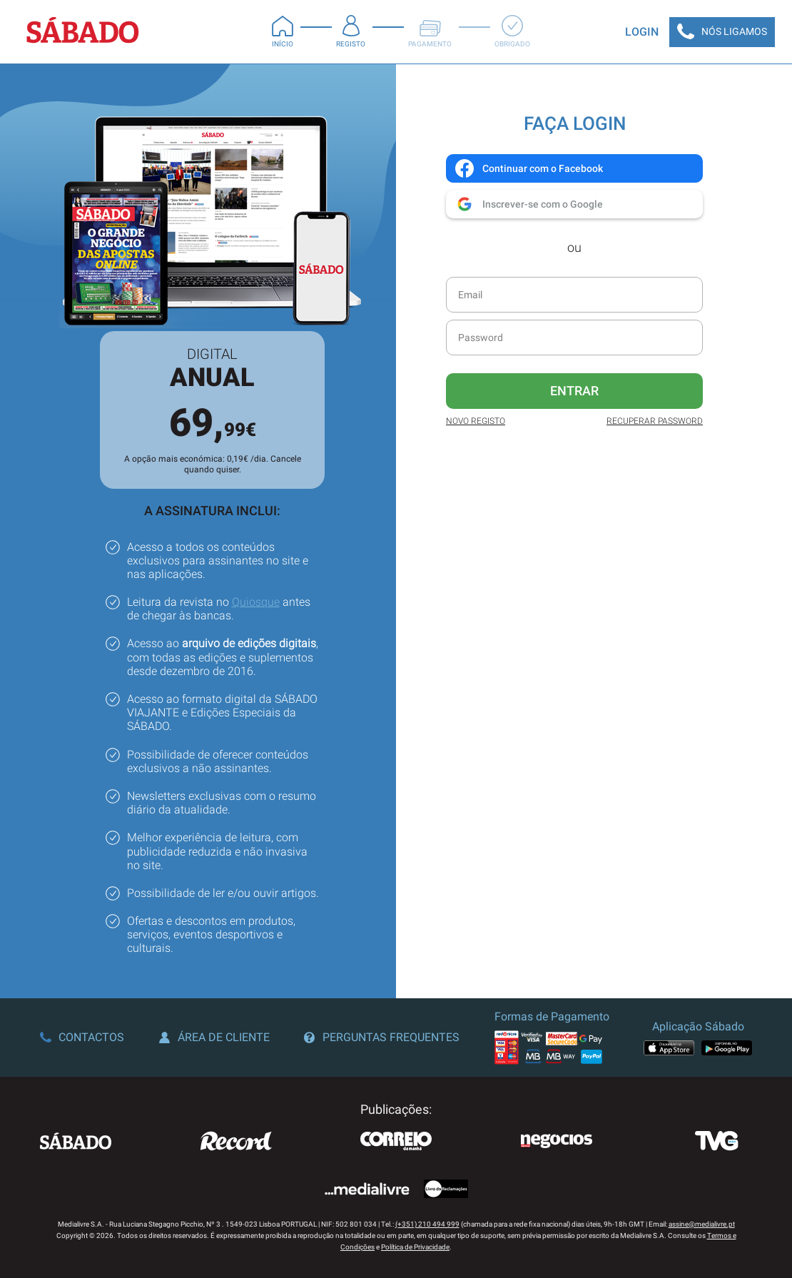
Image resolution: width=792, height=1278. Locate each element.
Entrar (574, 390)
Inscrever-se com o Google (528, 204)
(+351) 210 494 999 (427, 1224)
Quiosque (256, 602)
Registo (350, 31)
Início (282, 31)
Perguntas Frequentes (382, 1037)
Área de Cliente (214, 1037)
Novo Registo (475, 421)
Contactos (82, 1037)
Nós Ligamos (722, 32)
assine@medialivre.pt (702, 1224)
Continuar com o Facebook (528, 168)
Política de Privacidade (415, 1247)
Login (642, 32)
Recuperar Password (654, 421)
